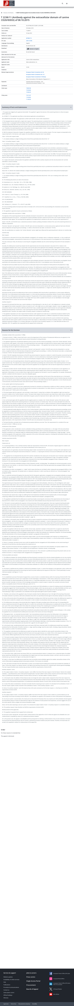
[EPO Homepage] (9, 3)
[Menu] (67, 3)
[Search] (62, 3)
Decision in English (33, 49)
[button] (37, 107)
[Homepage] (1, 12)
